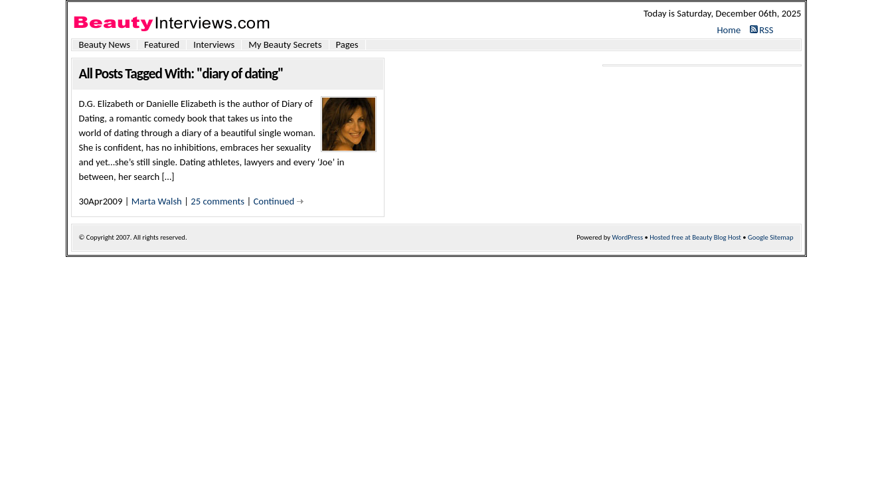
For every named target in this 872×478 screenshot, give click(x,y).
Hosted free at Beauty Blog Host (695, 237)
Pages (347, 45)
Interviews (213, 45)
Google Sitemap (770, 237)
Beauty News (105, 45)
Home (729, 30)
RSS (766, 30)
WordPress (628, 237)
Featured (161, 45)
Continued (274, 201)
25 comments (217, 201)
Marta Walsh (156, 201)
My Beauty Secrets (284, 45)
